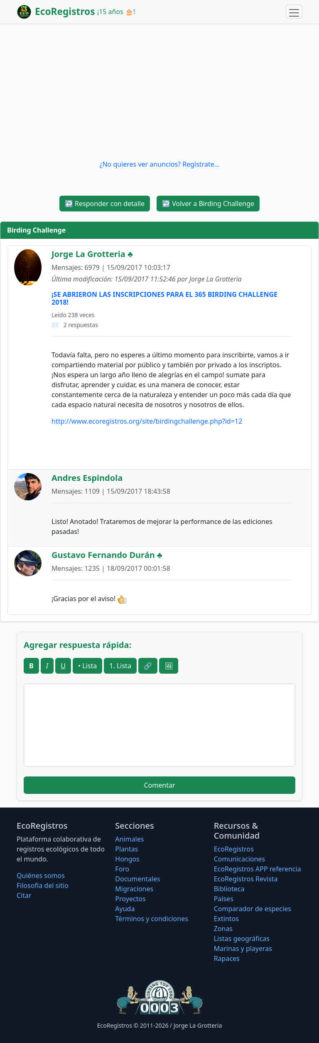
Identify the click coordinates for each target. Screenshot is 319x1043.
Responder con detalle (105, 203)
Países (223, 898)
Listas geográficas (242, 938)
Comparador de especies (252, 908)
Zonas (223, 928)
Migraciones (134, 888)
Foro (122, 868)
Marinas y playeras (243, 948)
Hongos (127, 859)
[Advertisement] (159, 91)
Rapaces (227, 958)
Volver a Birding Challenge (208, 203)
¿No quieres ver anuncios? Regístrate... (159, 164)
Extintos (226, 918)
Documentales (137, 878)
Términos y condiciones (151, 918)
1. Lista (120, 665)
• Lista (87, 665)
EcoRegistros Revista (246, 878)
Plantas (126, 849)
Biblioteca (229, 888)
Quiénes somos (41, 875)
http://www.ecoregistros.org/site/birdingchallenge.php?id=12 (147, 421)
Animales (129, 839)
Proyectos (130, 898)
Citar (24, 895)
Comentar (159, 785)
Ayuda (125, 908)
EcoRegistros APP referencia (257, 868)
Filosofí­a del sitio (43, 885)
